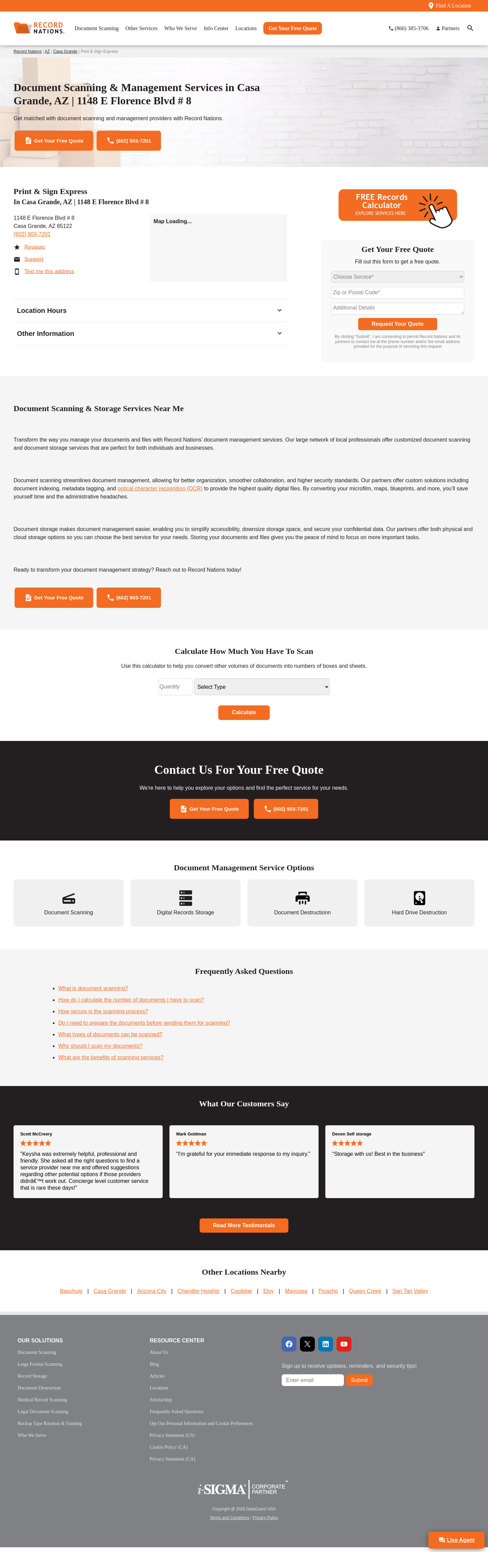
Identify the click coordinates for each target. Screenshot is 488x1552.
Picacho (328, 1296)
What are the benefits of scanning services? (110, 1062)
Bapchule (71, 1296)
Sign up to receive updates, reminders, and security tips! (349, 1371)
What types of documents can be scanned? (110, 1039)
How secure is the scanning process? (103, 1016)
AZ (47, 51)
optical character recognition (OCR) (160, 490)
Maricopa (296, 1296)
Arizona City (151, 1296)
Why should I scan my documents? (100, 1051)
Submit (359, 1385)
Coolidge (241, 1296)
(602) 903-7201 (32, 235)
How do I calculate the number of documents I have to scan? (131, 1004)
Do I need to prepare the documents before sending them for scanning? (144, 1027)
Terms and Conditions (229, 1522)
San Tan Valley (410, 1296)
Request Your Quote (398, 325)
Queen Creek (365, 1296)
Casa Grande (65, 51)
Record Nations (28, 51)
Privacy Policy (265, 1522)
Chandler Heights (199, 1296)
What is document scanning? (93, 993)
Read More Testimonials (244, 1230)
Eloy (268, 1296)
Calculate (244, 716)
